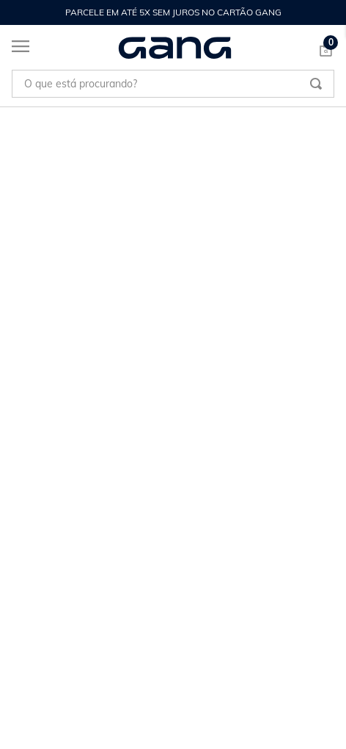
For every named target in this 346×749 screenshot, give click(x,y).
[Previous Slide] (19, 12)
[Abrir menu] (14, 49)
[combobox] (173, 84)
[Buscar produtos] (316, 83)
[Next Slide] (327, 12)
